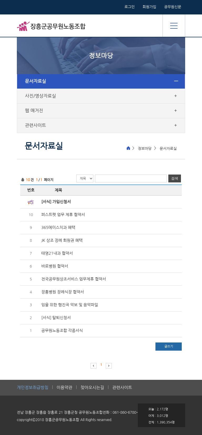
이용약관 (64, 388)
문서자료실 (35, 81)
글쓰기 (168, 346)
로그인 (129, 7)
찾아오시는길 (92, 388)
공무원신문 (172, 7)
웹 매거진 (34, 111)
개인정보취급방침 (32, 388)
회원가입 (149, 7)
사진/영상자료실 (40, 96)
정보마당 (145, 148)
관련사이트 (35, 125)
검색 (174, 178)
